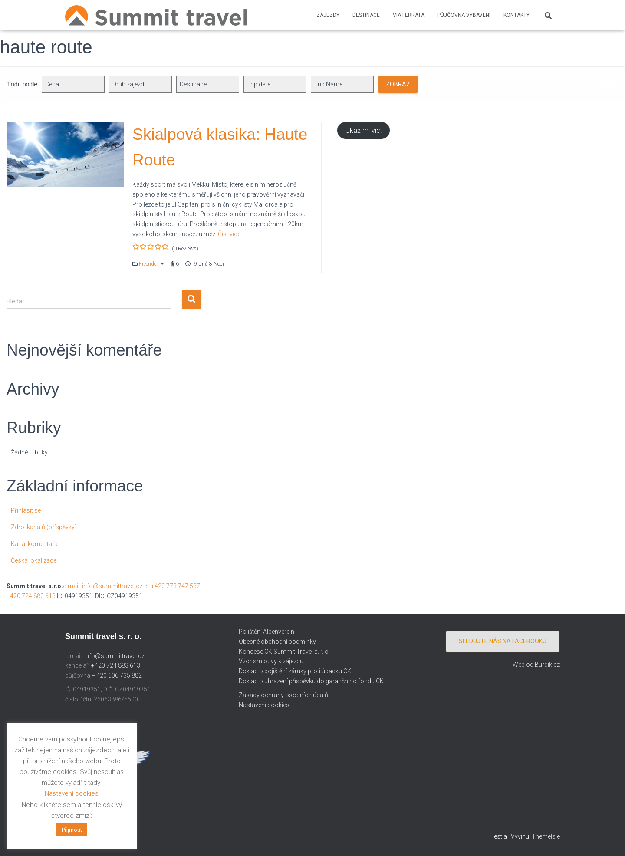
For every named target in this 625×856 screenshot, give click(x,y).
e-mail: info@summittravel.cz (102, 586)
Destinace (366, 15)
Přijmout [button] (72, 829)
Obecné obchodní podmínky (277, 641)
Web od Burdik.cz (536, 664)
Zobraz (398, 84)
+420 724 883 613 (31, 596)
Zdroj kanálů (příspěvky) (44, 526)
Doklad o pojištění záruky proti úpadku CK (295, 671)
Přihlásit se (26, 510)
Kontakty (516, 15)
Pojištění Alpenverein (266, 631)
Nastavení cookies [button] (72, 793)
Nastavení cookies (264, 704)
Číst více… (230, 233)
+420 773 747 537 (175, 586)
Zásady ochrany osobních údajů (283, 694)
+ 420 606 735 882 (117, 675)
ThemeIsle (546, 836)
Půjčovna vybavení (464, 15)
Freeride (148, 264)
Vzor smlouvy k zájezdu (271, 661)
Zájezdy (327, 15)
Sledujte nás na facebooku (502, 641)
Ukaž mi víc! (363, 130)
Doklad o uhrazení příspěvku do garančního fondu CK (311, 681)
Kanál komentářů (34, 543)
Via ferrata (408, 15)
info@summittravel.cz (114, 655)
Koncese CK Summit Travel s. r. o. (284, 651)
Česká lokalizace (33, 560)
